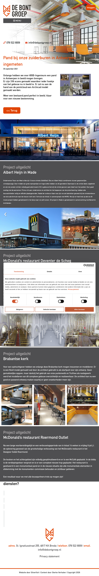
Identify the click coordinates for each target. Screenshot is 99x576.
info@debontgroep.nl (40, 42)
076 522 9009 (13, 42)
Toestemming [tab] (19, 271)
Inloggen (91, 7)
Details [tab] (49, 271)
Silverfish (35, 572)
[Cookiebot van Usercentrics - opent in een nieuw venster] (85, 265)
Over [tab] (80, 271)
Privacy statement (49, 556)
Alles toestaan (79, 309)
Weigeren (19, 309)
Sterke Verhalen (59, 572)
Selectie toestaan (49, 309)
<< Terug (11, 110)
